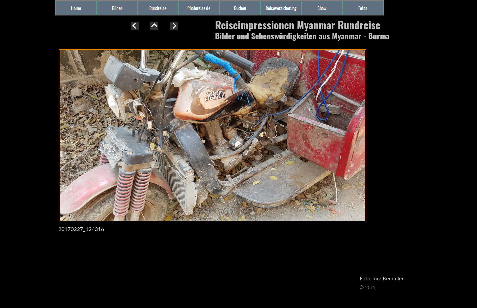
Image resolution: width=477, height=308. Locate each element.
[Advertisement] (26, 141)
